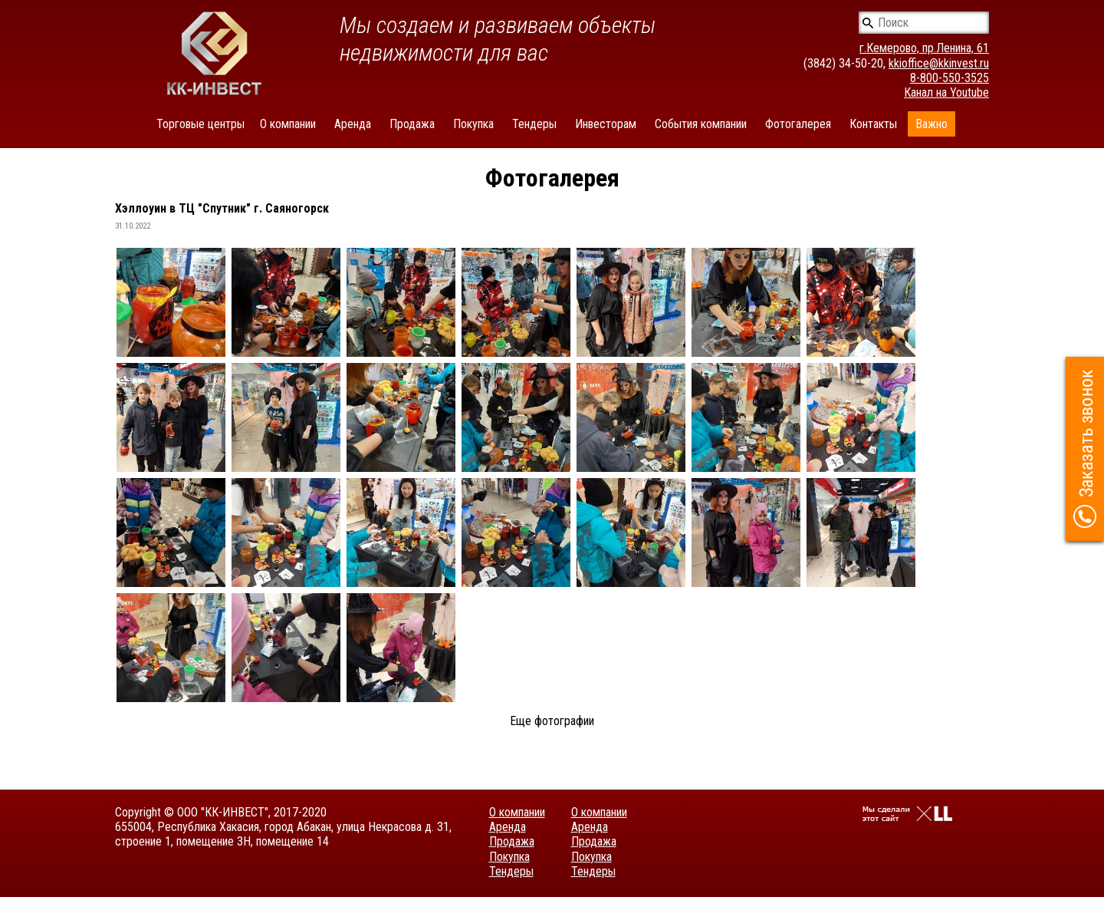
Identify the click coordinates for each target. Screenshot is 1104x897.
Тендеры (534, 124)
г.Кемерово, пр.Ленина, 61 (924, 48)
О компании (288, 124)
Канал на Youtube (946, 92)
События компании (701, 124)
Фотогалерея (798, 124)
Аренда (352, 124)
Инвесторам (605, 124)
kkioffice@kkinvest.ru (939, 63)
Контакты (873, 124)
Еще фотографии (552, 721)
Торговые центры (200, 124)
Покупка (473, 124)
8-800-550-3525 (949, 78)
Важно (931, 124)
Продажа (412, 124)
